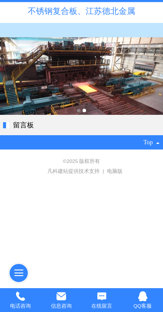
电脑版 (115, 171)
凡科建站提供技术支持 (70, 171)
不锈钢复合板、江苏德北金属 (81, 11)
